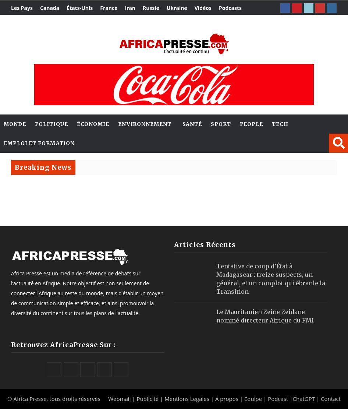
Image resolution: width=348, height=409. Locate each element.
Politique (51, 124)
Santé (192, 124)
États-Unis (80, 7)
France (108, 7)
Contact (331, 398)
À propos (226, 398)
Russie (151, 7)
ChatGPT (304, 398)
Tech (280, 124)
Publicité (148, 398)
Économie (93, 124)
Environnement (144, 124)
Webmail (119, 398)
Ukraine (177, 7)
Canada (49, 7)
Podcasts (230, 7)
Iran (130, 7)
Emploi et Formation (39, 143)
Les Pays (22, 7)
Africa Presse (29, 398)
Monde (15, 124)
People (251, 124)
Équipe (253, 398)
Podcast (278, 398)
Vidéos (203, 7)
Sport (221, 124)
